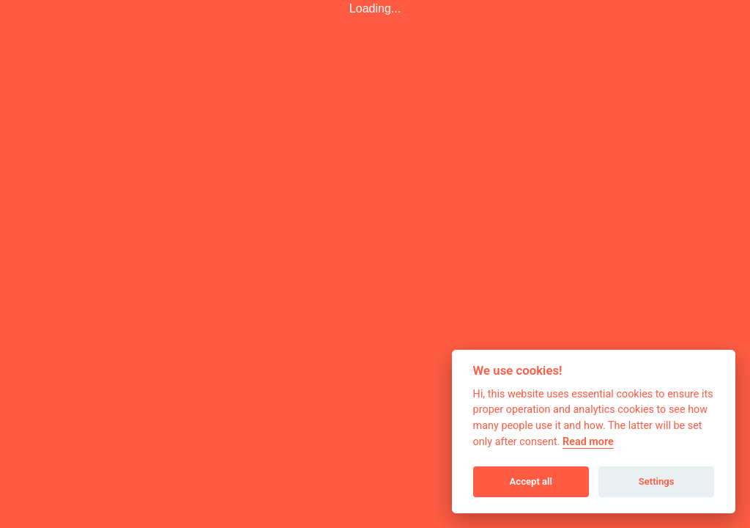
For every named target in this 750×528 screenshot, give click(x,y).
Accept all (531, 481)
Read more (588, 442)
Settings (657, 481)
